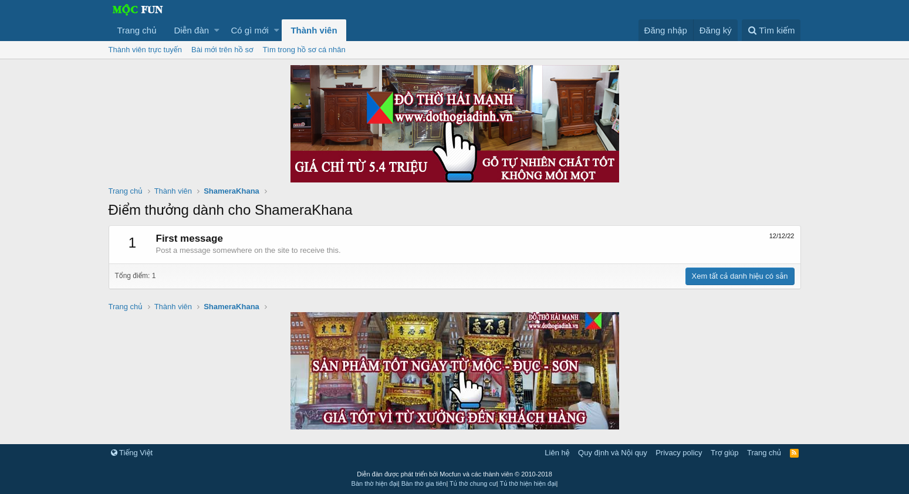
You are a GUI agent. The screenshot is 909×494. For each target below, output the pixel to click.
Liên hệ (557, 452)
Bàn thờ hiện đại (375, 483)
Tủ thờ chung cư (473, 483)
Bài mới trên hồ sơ (222, 49)
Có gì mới (250, 30)
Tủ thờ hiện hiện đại (528, 483)
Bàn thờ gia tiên (424, 483)
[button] (216, 30)
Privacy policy (678, 452)
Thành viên (313, 30)
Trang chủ (137, 30)
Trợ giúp (724, 452)
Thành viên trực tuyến (146, 49)
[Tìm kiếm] (771, 30)
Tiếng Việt (132, 452)
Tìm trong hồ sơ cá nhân (303, 49)
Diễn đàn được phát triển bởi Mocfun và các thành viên (454, 474)
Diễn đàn (191, 30)
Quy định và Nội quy (612, 452)
